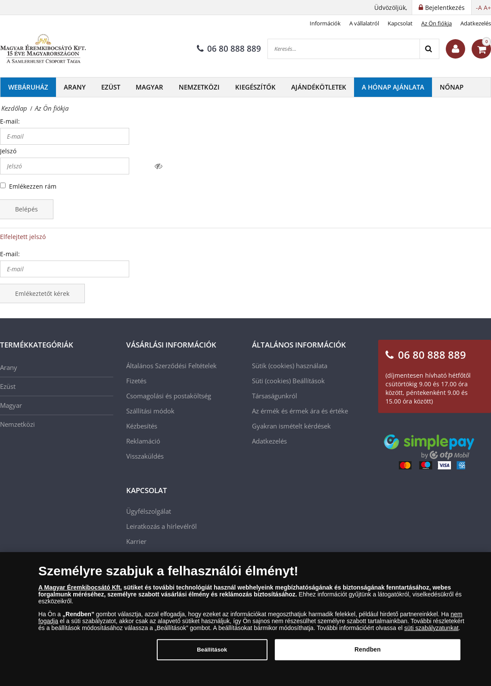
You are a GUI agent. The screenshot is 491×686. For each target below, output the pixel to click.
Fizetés (136, 380)
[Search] (429, 49)
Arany (75, 87)
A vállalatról (364, 23)
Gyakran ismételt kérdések (291, 426)
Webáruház (28, 87)
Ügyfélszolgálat (148, 511)
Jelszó (8, 151)
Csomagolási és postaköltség (168, 395)
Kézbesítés (141, 426)
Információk (325, 23)
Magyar (149, 87)
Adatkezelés (475, 23)
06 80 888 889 (229, 48)
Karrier (136, 541)
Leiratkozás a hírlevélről (161, 526)
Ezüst (110, 87)
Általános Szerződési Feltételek (171, 365)
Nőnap (451, 87)
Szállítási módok (150, 411)
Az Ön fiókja (436, 23)
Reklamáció (143, 441)
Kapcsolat (400, 23)
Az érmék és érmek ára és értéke (300, 411)
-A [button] (479, 7)
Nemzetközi (199, 87)
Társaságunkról (274, 395)
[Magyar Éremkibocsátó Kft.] (43, 49)
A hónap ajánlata (393, 87)
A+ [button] (487, 7)
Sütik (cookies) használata (289, 365)
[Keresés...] (344, 49)
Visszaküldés (145, 456)
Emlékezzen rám (32, 186)
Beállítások (308, 380)
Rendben (367, 654)
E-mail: (10, 121)
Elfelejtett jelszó (23, 237)
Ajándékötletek (318, 87)
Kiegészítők (255, 87)
